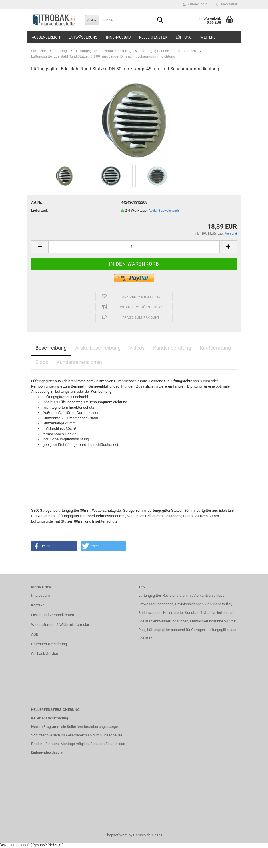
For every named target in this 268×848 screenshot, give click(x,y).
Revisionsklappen (189, 604)
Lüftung (184, 37)
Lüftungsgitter (149, 595)
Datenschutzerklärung (49, 644)
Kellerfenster (153, 37)
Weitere (207, 37)
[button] (54, 546)
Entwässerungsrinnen (155, 604)
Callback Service (44, 653)
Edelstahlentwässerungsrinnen (163, 621)
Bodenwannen (149, 612)
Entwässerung (83, 37)
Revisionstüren (175, 595)
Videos (137, 348)
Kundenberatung (172, 348)
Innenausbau (118, 37)
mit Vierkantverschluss (206, 595)
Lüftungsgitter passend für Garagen (176, 630)
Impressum (40, 595)
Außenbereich (46, 37)
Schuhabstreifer (218, 604)
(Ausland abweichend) (163, 210)
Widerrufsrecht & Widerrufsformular (60, 624)
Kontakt (37, 605)
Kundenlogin (195, 4)
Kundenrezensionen (79, 362)
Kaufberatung (215, 348)
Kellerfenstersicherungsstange (92, 726)
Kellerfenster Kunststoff (182, 612)
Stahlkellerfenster (218, 612)
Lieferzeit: (39, 210)
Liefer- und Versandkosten (52, 615)
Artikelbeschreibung (98, 348)
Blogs (41, 362)
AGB (34, 634)
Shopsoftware (116, 835)
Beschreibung (51, 348)
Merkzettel (226, 4)
